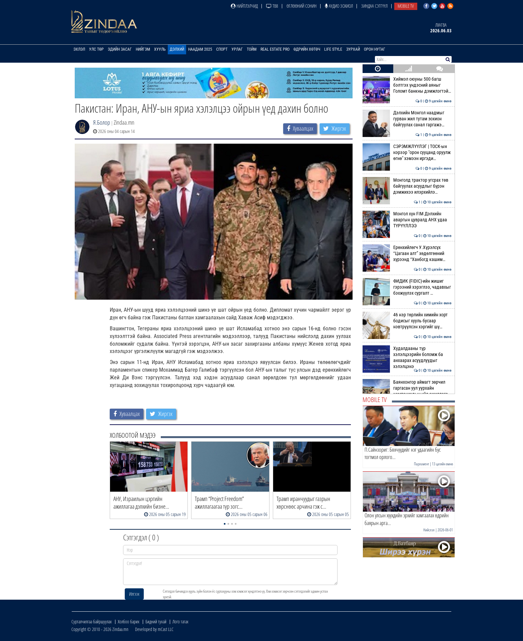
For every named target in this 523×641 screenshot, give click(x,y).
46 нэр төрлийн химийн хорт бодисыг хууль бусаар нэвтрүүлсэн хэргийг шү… (407, 321)
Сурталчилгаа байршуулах (91, 621)
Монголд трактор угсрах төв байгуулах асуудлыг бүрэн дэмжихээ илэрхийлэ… (407, 186)
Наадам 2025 (200, 49)
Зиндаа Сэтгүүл (374, 6)
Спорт (221, 49)
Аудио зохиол (339, 6)
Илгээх (134, 594)
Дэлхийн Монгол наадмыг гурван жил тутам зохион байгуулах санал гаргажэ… (407, 119)
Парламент (421, 464)
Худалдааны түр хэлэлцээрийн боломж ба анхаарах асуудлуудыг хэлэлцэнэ (407, 357)
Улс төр (96, 49)
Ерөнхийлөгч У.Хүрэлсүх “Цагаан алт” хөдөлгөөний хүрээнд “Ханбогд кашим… (407, 253)
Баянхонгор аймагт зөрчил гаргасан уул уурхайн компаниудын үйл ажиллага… (407, 388)
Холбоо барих (128, 621)
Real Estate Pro (275, 49)
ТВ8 (272, 6)
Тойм (251, 49)
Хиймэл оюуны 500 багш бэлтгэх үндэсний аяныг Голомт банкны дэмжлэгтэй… (407, 85)
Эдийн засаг (120, 49)
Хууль (160, 49)
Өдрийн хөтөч (307, 49)
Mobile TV (406, 6)
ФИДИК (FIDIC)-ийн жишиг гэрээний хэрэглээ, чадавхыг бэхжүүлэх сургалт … (407, 287)
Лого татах (180, 621)
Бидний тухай (155, 621)
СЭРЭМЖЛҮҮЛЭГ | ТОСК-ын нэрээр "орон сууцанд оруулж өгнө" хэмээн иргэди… (407, 152)
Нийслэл (429, 530)
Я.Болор (101, 122)
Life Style (333, 49)
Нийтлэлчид (244, 6)
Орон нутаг (374, 49)
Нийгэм (143, 49)
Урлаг (237, 49)
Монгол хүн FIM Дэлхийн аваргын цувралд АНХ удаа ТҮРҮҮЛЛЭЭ (407, 220)
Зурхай (353, 49)
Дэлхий (177, 49)
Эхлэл (79, 49)
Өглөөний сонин (302, 6)
